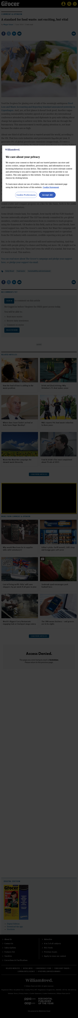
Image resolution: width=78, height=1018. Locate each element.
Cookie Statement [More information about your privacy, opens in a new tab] (51, 187)
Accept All (47, 194)
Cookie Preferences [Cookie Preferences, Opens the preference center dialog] (26, 194)
